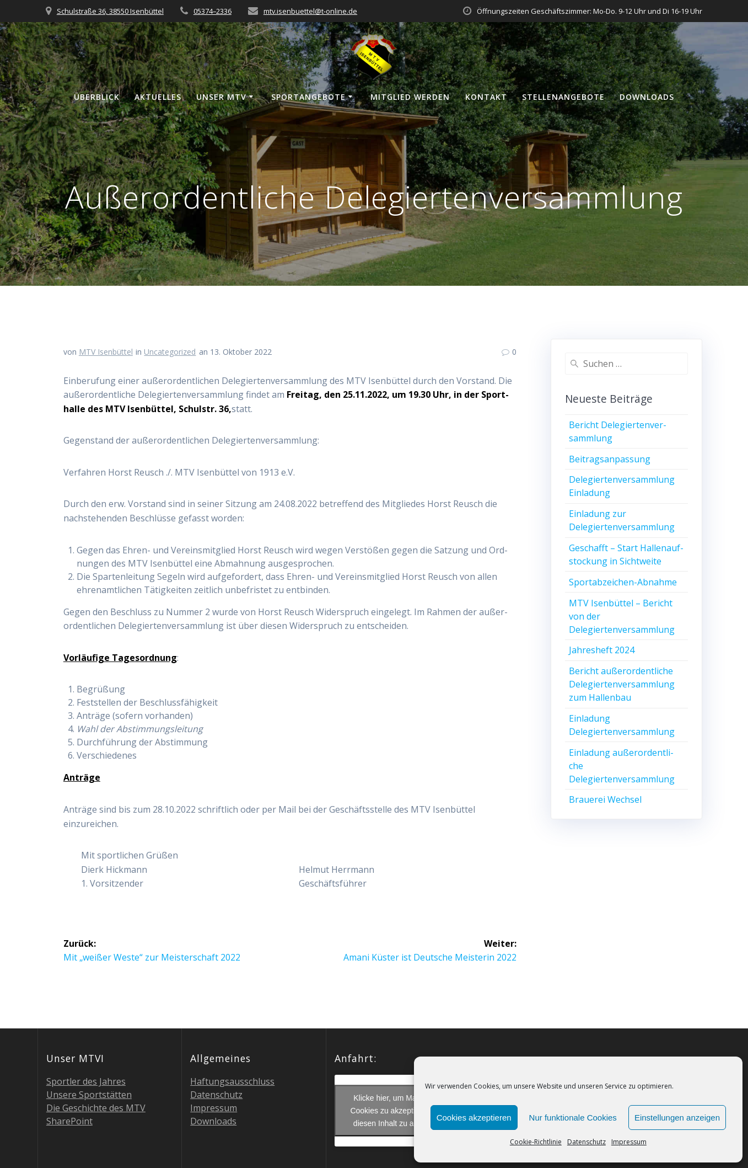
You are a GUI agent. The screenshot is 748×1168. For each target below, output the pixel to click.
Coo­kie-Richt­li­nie (536, 1141)
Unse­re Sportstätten (89, 1095)
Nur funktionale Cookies (573, 1117)
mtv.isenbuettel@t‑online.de (310, 11)
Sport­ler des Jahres (86, 1081)
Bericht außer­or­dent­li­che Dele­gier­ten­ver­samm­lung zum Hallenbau (622, 684)
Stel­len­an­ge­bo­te (563, 97)
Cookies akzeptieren (474, 1117)
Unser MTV (221, 97)
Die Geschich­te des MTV (96, 1108)
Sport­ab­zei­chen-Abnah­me (623, 582)
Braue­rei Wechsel (605, 799)
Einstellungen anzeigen (677, 1117)
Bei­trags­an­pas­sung (609, 459)
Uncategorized (170, 351)
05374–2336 (212, 11)
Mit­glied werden (410, 97)
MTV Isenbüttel (106, 351)
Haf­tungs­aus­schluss (232, 1081)
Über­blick (97, 97)
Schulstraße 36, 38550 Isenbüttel (110, 11)
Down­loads (647, 97)
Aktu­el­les (157, 97)
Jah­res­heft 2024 (601, 650)
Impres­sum (629, 1141)
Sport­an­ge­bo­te (308, 97)
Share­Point (69, 1121)
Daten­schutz (586, 1141)
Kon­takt (486, 97)
